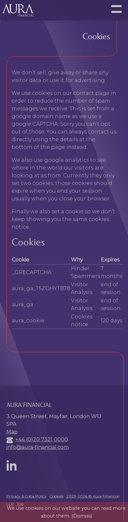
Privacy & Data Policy (26, 496)
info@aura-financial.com (37, 447)
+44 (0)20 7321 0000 (41, 439)
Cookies (56, 496)
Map (12, 432)
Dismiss (82, 516)
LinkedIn (12, 465)
